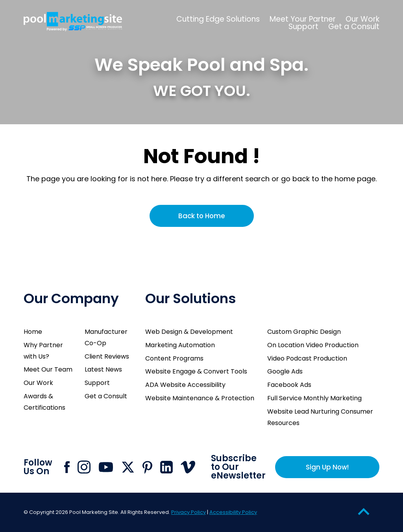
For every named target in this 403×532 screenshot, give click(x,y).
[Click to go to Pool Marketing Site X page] (128, 467)
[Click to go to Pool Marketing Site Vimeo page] (188, 467)
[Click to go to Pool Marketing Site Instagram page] (84, 467)
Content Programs (174, 358)
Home (33, 331)
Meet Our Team (48, 369)
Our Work (38, 382)
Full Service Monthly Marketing (314, 398)
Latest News (103, 369)
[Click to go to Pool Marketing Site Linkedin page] (166, 467)
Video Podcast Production (307, 358)
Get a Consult (106, 396)
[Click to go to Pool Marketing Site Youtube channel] (105, 467)
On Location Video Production (313, 345)
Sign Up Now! (327, 467)
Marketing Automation (180, 345)
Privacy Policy (188, 512)
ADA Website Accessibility (185, 384)
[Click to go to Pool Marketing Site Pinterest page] (147, 467)
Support (97, 382)
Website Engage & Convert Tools (196, 371)
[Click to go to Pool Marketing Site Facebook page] (67, 467)
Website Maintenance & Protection (199, 398)
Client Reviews (107, 356)
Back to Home (201, 216)
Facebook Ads (289, 384)
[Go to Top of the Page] (364, 511)
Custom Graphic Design (304, 331)
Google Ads (285, 371)
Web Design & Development (189, 331)
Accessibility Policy (233, 512)
